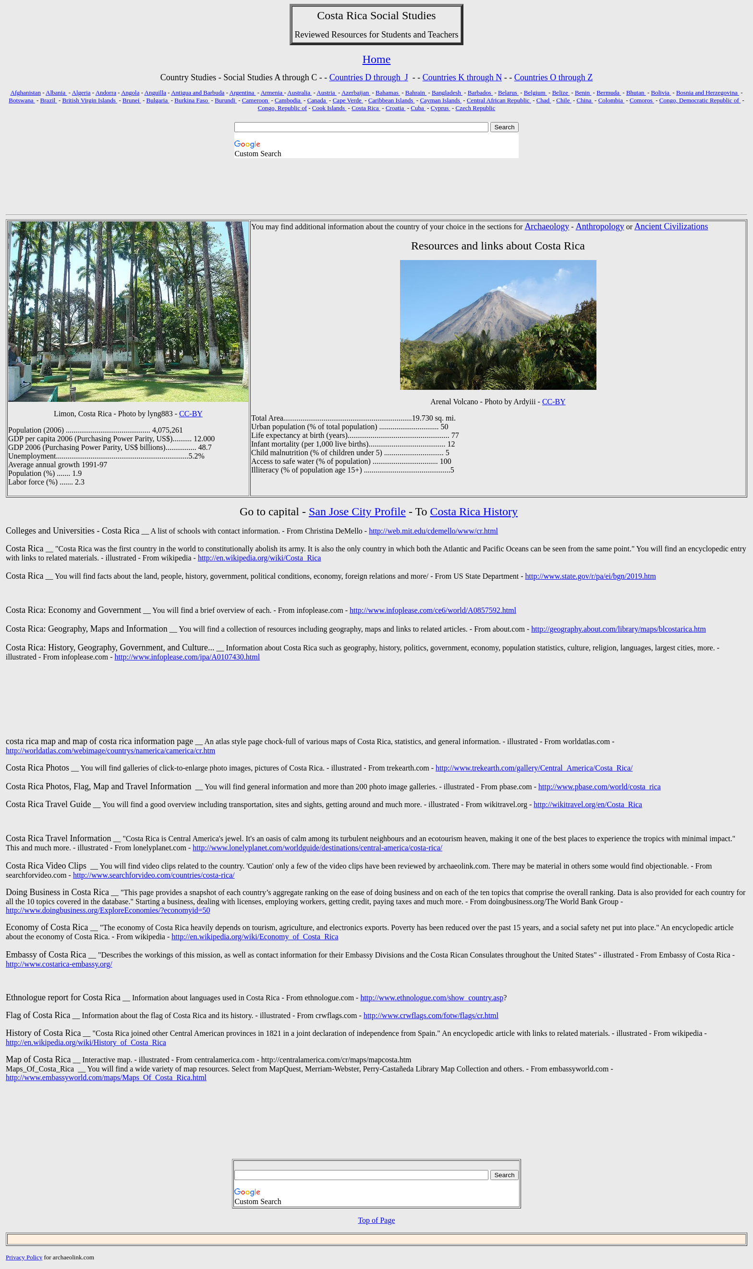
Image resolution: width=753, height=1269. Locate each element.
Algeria (81, 92)
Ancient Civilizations (671, 226)
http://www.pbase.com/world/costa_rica (599, 787)
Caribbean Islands (391, 100)
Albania (56, 92)
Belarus (508, 92)
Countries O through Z (553, 77)
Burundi (226, 100)
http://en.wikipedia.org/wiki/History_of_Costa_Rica (86, 1042)
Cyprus (440, 108)
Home (377, 59)
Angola (130, 92)
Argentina (243, 92)
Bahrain (415, 92)
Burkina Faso (191, 100)
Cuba (418, 108)
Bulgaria (157, 100)
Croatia (396, 108)
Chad (543, 100)
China (585, 100)
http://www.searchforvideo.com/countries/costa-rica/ (154, 875)
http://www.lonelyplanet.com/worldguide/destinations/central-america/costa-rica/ (317, 848)
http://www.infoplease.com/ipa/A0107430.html (187, 657)
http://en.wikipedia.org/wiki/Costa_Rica (259, 558)
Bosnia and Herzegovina (707, 92)
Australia (299, 92)
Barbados (480, 92)
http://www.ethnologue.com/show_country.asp (431, 998)
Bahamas (388, 92)
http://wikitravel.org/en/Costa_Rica (588, 804)
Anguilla (156, 92)
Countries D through (366, 77)
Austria (326, 92)
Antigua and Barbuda (197, 92)
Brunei (131, 100)
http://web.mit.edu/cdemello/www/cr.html (433, 531)
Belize (561, 92)
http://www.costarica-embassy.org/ (59, 964)
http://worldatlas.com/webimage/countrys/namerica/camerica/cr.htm (110, 750)
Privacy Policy (24, 1257)
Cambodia (288, 100)
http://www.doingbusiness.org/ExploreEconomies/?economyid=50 (108, 910)
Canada (317, 100)
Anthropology (600, 226)
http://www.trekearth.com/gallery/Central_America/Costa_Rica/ (534, 768)
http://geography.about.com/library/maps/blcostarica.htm (618, 629)
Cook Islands (329, 108)
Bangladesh (447, 92)
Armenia (272, 92)
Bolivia (661, 92)
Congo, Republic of (282, 108)
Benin (583, 92)
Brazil (48, 100)
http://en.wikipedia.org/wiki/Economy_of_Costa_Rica (254, 937)
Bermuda (608, 92)
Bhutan (636, 92)
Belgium (535, 92)
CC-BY (191, 414)
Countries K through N (462, 77)
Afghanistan (25, 92)
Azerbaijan (355, 92)
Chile (563, 100)
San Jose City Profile (357, 511)
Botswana (22, 100)
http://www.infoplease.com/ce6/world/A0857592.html (433, 610)
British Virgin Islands (89, 100)
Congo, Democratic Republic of (700, 100)
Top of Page (376, 1220)
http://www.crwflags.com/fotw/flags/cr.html (431, 1015)
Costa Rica (366, 108)
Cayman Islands (441, 100)
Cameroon (255, 100)
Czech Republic (476, 108)
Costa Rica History (474, 511)
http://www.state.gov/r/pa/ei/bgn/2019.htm (590, 576)
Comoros (642, 100)
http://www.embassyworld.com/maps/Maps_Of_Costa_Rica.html (106, 1077)
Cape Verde (348, 100)
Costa (330, 15)
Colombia (611, 100)
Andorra (106, 92)
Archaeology (546, 226)
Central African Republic (499, 100)
